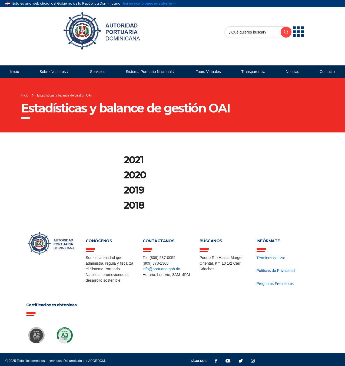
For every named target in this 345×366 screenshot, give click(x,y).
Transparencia (253, 71)
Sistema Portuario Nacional (149, 71)
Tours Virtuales (208, 71)
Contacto (327, 71)
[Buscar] (253, 32)
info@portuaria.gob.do (161, 269)
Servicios (97, 71)
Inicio (14, 71)
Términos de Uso (271, 258)
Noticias (292, 71)
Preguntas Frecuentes (275, 283)
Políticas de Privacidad (276, 270)
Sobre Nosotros (52, 71)
